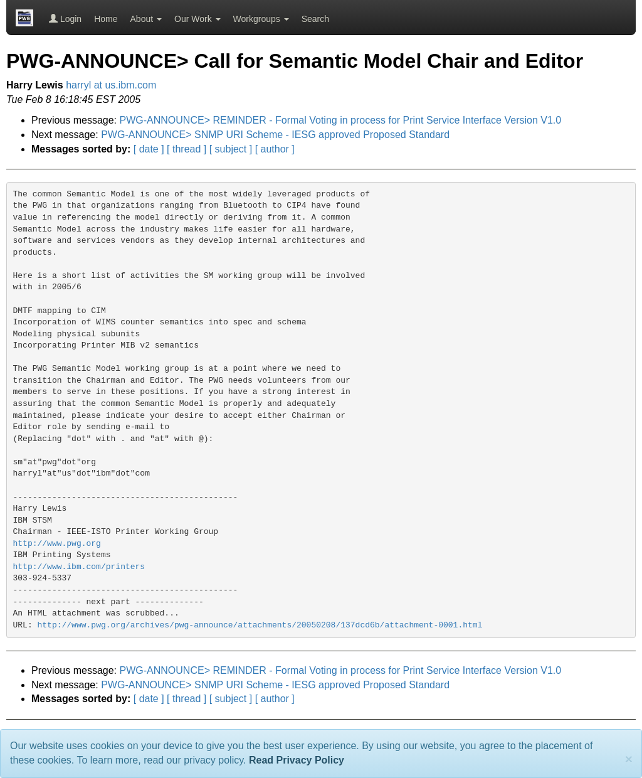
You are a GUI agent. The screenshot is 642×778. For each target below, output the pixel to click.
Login (65, 19)
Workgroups (261, 19)
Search (315, 19)
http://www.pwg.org (57, 543)
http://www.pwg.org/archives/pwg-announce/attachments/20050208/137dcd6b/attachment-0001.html (260, 625)
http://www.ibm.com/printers (79, 567)
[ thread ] (186, 149)
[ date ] (149, 149)
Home (105, 19)
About (146, 19)
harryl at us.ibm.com (111, 85)
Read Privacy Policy (296, 760)
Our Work (197, 19)
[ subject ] (230, 149)
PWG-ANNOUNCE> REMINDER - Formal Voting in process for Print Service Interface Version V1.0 (341, 120)
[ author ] (275, 149)
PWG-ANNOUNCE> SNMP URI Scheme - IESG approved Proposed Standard (275, 134)
